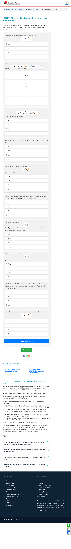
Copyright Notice (43, 520)
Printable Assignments (12, 520)
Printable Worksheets (12, 522)
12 (8, 215)
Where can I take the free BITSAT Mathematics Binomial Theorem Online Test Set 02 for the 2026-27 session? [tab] (24, 469)
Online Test (9, 531)
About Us (41, 507)
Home (5, 9)
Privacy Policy (43, 518)
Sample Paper (10, 509)
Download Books (11, 515)
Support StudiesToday (45, 511)
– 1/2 (8, 273)
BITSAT (11, 9)
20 (8, 206)
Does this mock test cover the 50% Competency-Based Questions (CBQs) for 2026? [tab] (24, 476)
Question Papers (11, 513)
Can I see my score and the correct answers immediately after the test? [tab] (24, 484)
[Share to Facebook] (24, 381)
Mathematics (18, 9)
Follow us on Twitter (44, 513)
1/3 (8, 268)
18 (8, 211)
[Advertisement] (35, 26)
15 (8, 331)
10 (8, 70)
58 (8, 202)
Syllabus (8, 507)
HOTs (7, 524)
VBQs (7, 526)
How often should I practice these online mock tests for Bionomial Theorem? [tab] (24, 491)
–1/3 (8, 264)
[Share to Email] (29, 381)
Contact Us (42, 509)
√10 (8, 185)
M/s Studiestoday (20, 545)
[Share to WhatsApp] (27, 381)
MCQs (8, 529)
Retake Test (27, 376)
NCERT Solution (10, 511)
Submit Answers (26, 367)
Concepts (8, 518)
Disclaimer (42, 515)
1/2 (8, 260)
